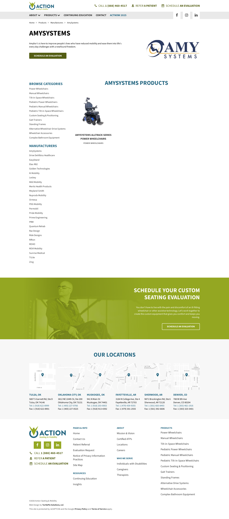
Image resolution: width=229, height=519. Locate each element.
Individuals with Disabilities (132, 464)
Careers (121, 450)
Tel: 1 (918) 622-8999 (39, 405)
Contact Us (79, 439)
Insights (77, 484)
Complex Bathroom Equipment (178, 494)
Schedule (181, 6)
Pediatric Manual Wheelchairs (177, 455)
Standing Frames (170, 477)
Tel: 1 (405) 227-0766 (68, 405)
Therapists (123, 475)
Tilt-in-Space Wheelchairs (175, 444)
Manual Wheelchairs (172, 438)
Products (52, 15)
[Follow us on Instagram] (186, 15)
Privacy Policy (81, 509)
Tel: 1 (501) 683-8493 (154, 405)
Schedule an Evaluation (48, 55)
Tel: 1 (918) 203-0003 (97, 405)
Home (31, 22)
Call (111, 6)
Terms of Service (99, 509)
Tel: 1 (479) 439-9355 (126, 405)
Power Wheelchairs (171, 432)
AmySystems (72, 22)
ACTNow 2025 (118, 15)
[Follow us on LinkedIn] (196, 15)
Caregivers (122, 469)
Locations (122, 444)
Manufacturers (57, 22)
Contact (101, 15)
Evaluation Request (83, 450)
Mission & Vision (126, 433)
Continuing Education (78, 15)
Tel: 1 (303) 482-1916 (183, 405)
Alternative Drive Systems (175, 483)
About (34, 15)
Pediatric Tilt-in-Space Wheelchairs (180, 460)
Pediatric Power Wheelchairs (176, 449)
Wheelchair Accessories (173, 489)
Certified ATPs (124, 439)
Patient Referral (81, 444)
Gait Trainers (168, 472)
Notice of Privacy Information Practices (89, 457)
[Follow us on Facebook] (177, 15)
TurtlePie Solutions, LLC (53, 505)
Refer (144, 6)
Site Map (78, 465)
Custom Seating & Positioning (177, 466)
